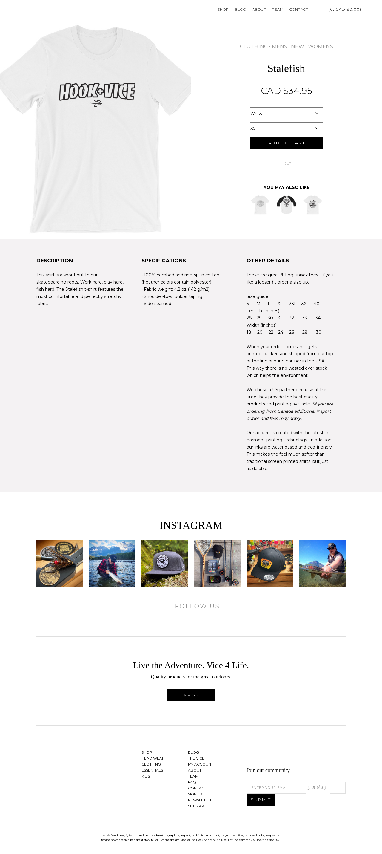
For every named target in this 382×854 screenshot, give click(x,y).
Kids (145, 776)
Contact (298, 9)
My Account (316, 9)
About (259, 9)
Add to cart (286, 142)
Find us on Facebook (308, 753)
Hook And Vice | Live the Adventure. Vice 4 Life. (30, 9)
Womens (320, 46)
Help (287, 163)
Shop (223, 9)
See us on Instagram (338, 753)
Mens (279, 46)
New (297, 46)
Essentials (152, 770)
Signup (195, 794)
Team (278, 9)
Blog (240, 9)
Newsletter (200, 800)
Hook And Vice (73, 765)
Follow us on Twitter (323, 753)
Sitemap (196, 806)
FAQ (192, 782)
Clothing (254, 46)
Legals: (106, 835)
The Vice (196, 758)
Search (367, 9)
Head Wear (153, 758)
